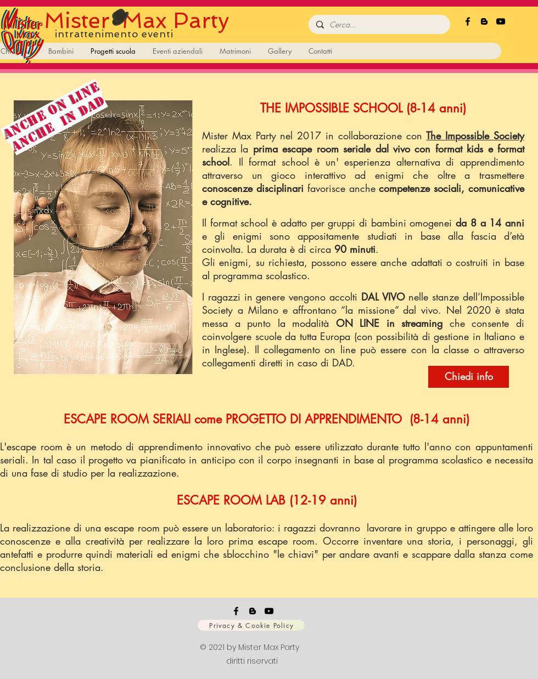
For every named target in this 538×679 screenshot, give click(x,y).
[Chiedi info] (468, 377)
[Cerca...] (378, 25)
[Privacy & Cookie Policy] (251, 625)
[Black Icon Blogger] (484, 21)
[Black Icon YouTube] (500, 21)
